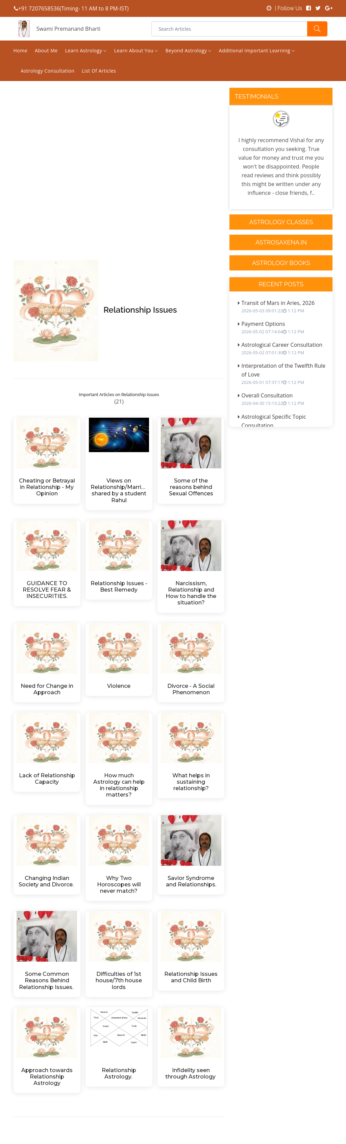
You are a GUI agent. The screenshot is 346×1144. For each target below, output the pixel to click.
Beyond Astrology (189, 51)
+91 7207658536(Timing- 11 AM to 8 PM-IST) (71, 8)
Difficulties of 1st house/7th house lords (119, 980)
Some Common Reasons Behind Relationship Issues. (47, 980)
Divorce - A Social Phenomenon (191, 689)
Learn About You (136, 51)
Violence (118, 686)
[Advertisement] (119, 191)
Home (21, 50)
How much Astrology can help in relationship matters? (119, 785)
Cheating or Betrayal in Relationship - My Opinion (47, 487)
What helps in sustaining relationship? (191, 781)
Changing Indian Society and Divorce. (47, 881)
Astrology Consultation (48, 71)
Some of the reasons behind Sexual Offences (191, 487)
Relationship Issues (140, 310)
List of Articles (99, 71)
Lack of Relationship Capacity (47, 778)
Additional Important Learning (257, 51)
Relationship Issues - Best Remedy (119, 586)
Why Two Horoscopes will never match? (119, 884)
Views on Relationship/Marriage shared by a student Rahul (119, 490)
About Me (46, 50)
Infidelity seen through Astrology (191, 1073)
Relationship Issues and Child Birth (191, 977)
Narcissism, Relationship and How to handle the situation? (192, 593)
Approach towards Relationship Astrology (47, 1076)
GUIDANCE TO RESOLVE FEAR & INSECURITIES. (47, 589)
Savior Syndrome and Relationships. (191, 881)
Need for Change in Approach (48, 689)
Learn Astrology (86, 51)
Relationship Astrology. (120, 1073)
